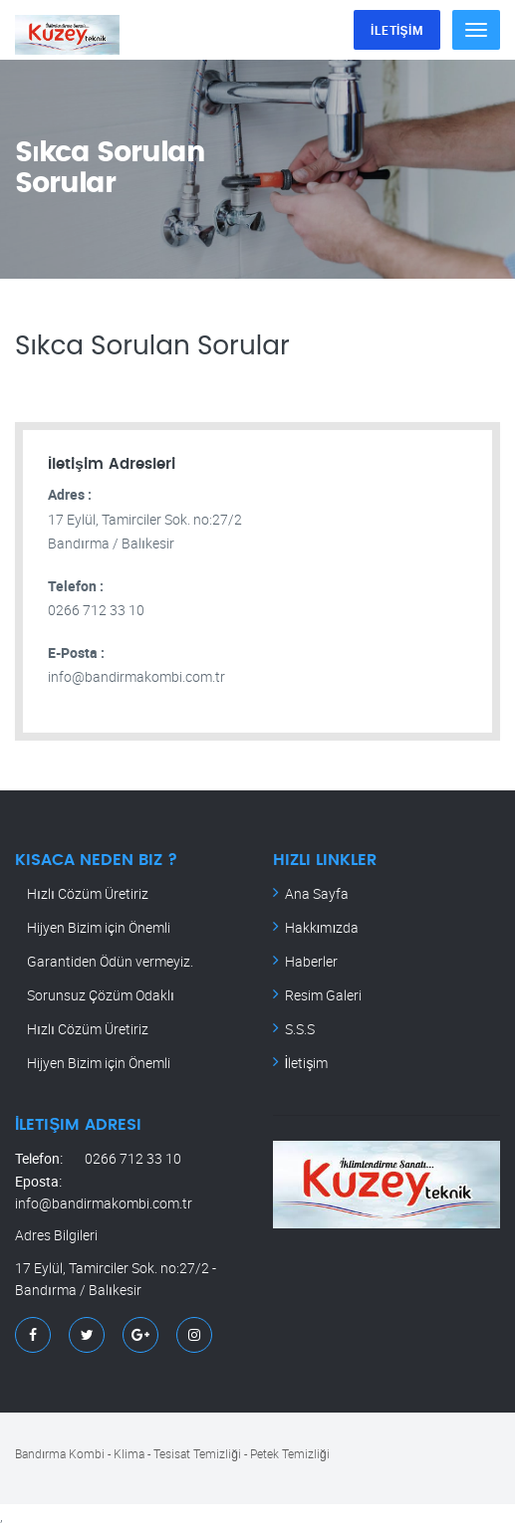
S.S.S (300, 1028)
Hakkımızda (322, 927)
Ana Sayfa (317, 893)
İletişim (307, 1062)
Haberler (311, 961)
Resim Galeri (323, 994)
